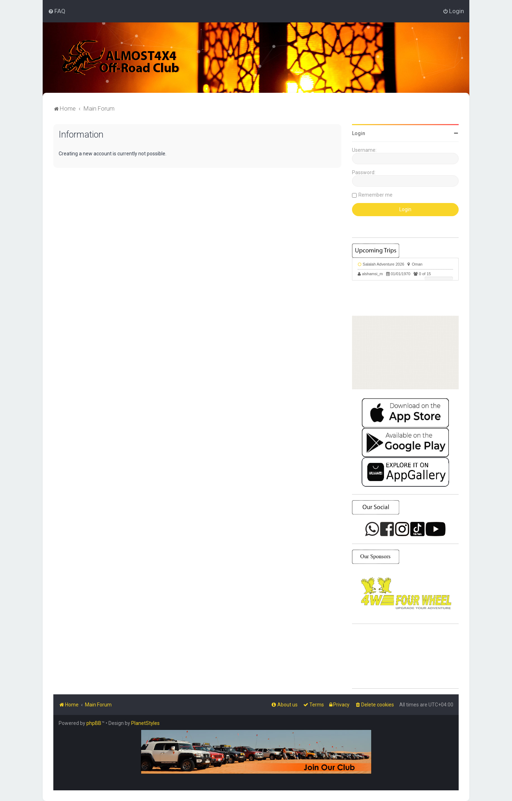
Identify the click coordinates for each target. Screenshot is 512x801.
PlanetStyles (145, 723)
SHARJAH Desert (405, 656)
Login (358, 133)
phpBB (93, 723)
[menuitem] (56, 11)
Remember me (375, 195)
